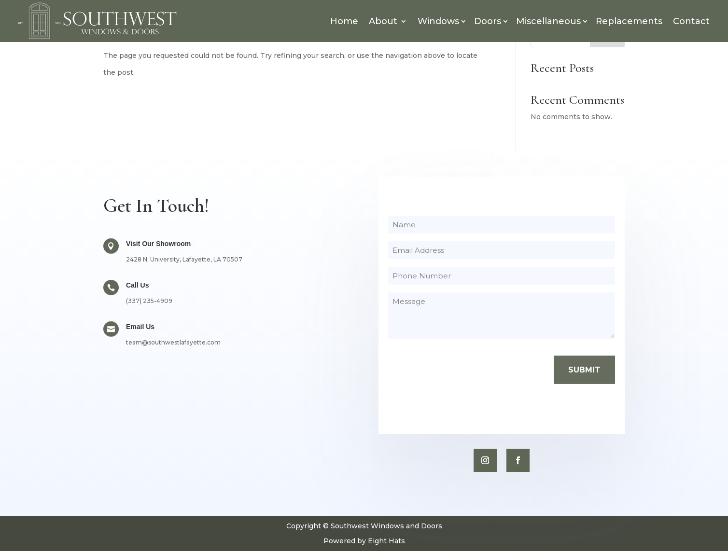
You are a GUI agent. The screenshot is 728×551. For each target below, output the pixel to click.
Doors (487, 21)
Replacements (629, 21)
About (383, 21)
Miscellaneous (548, 21)
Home (344, 21)
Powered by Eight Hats (364, 541)
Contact (691, 21)
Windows (438, 21)
